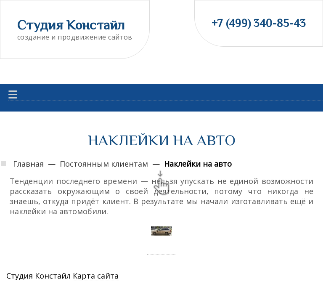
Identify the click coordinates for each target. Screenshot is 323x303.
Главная (28, 164)
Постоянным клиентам (104, 164)
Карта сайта (96, 276)
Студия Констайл (71, 24)
